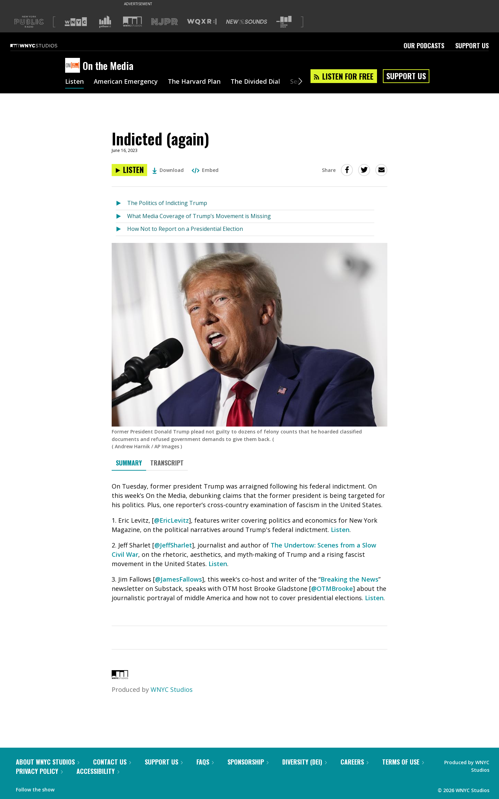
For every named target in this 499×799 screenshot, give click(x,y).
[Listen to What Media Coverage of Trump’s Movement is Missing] (121, 216)
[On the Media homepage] (74, 66)
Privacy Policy (39, 771)
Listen (74, 82)
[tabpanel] (249, 554)
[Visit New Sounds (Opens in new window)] (246, 21)
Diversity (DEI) (304, 761)
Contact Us (112, 761)
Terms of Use (403, 761)
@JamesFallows (178, 579)
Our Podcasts (424, 45)
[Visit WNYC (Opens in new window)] (76, 21)
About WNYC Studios (47, 761)
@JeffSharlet (173, 545)
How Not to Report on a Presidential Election (185, 229)
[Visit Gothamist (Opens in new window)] (105, 22)
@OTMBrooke (332, 588)
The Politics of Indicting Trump (167, 203)
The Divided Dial (255, 82)
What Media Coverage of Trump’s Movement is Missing (199, 216)
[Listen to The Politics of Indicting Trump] (121, 203)
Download (168, 170)
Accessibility (98, 771)
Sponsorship (247, 761)
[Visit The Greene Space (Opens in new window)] (284, 22)
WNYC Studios (172, 689)
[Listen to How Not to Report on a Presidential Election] (121, 229)
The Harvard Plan (194, 82)
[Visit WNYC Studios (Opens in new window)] (132, 22)
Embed (205, 170)
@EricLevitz (171, 520)
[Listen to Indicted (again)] (129, 170)
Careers (354, 761)
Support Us (472, 45)
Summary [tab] (129, 462)
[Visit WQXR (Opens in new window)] (201, 22)
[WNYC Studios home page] (42, 45)
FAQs (205, 761)
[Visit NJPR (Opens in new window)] (164, 21)
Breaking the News (349, 579)
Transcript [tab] (167, 462)
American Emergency (126, 82)
